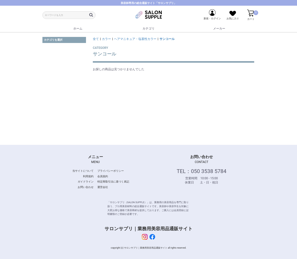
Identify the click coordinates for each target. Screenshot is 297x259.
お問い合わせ (86, 187)
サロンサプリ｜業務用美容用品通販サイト (149, 228)
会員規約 (102, 176)
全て (96, 39)
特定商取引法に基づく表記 (113, 181)
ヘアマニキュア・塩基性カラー (135, 39)
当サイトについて (83, 170)
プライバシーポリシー (110, 170)
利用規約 (88, 176)
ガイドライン (86, 181)
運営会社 (102, 187)
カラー (106, 39)
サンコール (167, 39)
